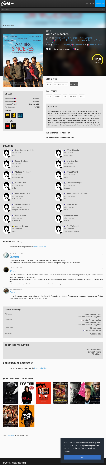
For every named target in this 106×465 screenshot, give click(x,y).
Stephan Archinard (61, 38)
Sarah (66, 210)
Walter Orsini (68, 155)
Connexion (100, 3)
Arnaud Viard (72, 172)
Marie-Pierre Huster (63, 40)
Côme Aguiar (95, 328)
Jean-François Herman (71, 231)
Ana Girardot (72, 161)
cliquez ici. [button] (68, 451)
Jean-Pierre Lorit (22, 194)
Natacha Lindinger (74, 183)
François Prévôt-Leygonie (82, 38)
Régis (66, 177)
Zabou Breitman (95, 45)
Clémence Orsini (69, 166)
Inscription (90, 3)
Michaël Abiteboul (22, 204)
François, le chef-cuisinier (20, 210)
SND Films (96, 354)
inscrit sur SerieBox (39, 247)
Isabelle (14, 188)
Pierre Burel (16, 220)
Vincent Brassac (69, 199)
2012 (48, 31)
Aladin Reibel (20, 215)
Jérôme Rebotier (93, 330)
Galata (12, 271)
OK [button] (82, 457)
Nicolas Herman (21, 226)
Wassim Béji (95, 334)
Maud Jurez (72, 204)
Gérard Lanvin (78, 45)
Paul (13, 155)
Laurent (66, 220)
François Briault (71, 215)
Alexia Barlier (20, 183)
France (76, 49)
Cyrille (14, 231)
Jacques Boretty (17, 177)
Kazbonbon (14, 256)
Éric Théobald (72, 226)
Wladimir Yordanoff (23, 172)
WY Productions (94, 349)
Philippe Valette (17, 199)
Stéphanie (15, 166)
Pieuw (12, 292)
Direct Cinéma (94, 352)
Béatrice (67, 188)
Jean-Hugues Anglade (61, 45)
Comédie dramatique (62, 49)
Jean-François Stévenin (77, 194)
